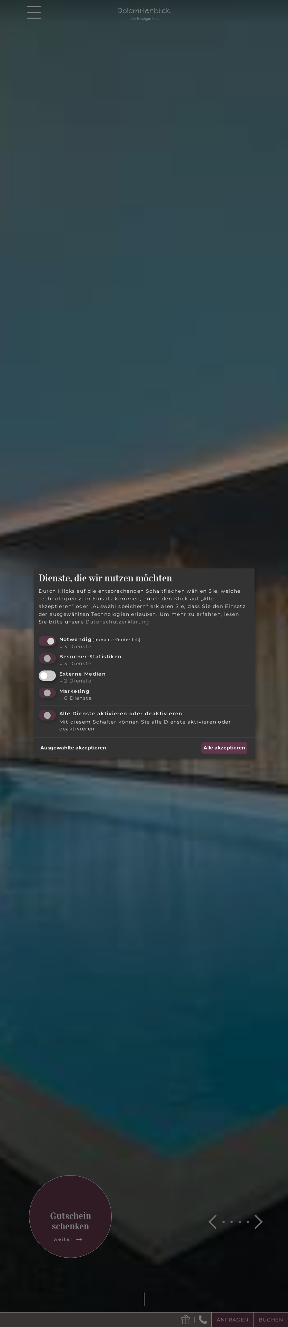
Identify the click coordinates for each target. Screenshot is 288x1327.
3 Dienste (75, 646)
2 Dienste (75, 681)
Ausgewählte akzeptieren (73, 748)
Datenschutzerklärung (117, 622)
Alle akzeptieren (224, 748)
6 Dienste (75, 698)
